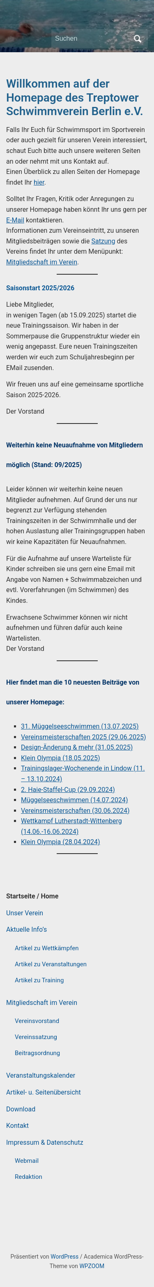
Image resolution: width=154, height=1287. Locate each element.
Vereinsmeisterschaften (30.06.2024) (75, 811)
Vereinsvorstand (37, 1021)
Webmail (27, 1160)
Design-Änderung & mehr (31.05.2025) (77, 747)
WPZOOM (91, 1266)
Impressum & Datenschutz (44, 1142)
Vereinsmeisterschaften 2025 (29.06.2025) (83, 737)
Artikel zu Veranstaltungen (51, 964)
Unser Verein (24, 913)
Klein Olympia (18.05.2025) (60, 758)
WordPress (64, 1256)
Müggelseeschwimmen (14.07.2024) (74, 800)
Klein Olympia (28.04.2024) (60, 842)
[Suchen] (92, 39)
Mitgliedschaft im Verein (41, 1003)
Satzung (103, 241)
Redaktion (28, 1177)
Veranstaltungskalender (40, 1075)
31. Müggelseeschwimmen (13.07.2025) (80, 726)
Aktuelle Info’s (26, 929)
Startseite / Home (32, 896)
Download (20, 1109)
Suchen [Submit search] (137, 38)
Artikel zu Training (39, 980)
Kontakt (17, 1126)
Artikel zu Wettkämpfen (46, 948)
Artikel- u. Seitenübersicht (43, 1092)
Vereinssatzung (36, 1037)
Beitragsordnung (37, 1053)
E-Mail (15, 220)
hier (39, 182)
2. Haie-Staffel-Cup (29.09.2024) (68, 790)
